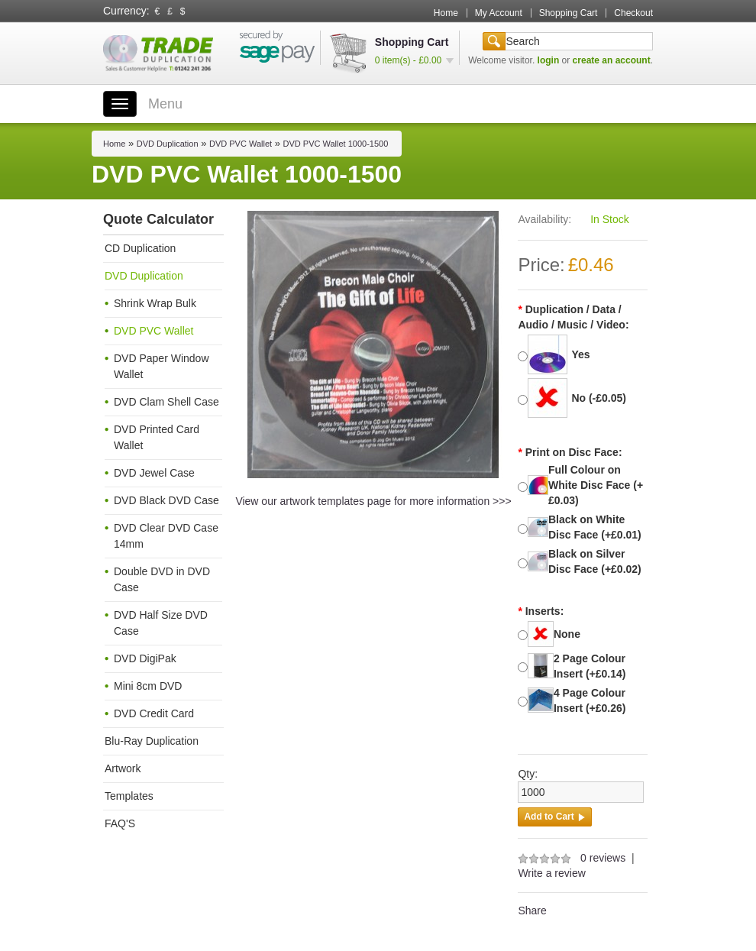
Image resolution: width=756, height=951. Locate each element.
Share (532, 910)
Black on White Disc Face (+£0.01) (594, 527)
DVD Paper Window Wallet (161, 366)
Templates (129, 796)
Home (446, 13)
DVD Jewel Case (154, 473)
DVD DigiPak (145, 658)
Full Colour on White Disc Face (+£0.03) (595, 485)
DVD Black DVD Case (166, 500)
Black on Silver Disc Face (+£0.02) (594, 561)
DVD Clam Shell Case (166, 402)
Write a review (551, 873)
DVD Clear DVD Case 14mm (166, 536)
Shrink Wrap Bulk (155, 303)
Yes (580, 354)
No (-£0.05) (598, 398)
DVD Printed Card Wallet (156, 437)
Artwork (123, 768)
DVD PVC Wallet (240, 143)
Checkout (633, 13)
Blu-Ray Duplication (152, 741)
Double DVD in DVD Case (162, 579)
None (567, 634)
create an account (612, 60)
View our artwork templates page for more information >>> (373, 501)
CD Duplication (140, 248)
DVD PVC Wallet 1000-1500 (336, 143)
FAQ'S (120, 823)
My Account (498, 13)
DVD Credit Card (154, 713)
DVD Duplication (168, 143)
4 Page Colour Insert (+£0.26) (590, 700)
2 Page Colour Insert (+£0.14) (590, 666)
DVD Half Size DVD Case (161, 623)
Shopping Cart (568, 13)
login (549, 60)
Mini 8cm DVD (148, 686)
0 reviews (602, 858)
